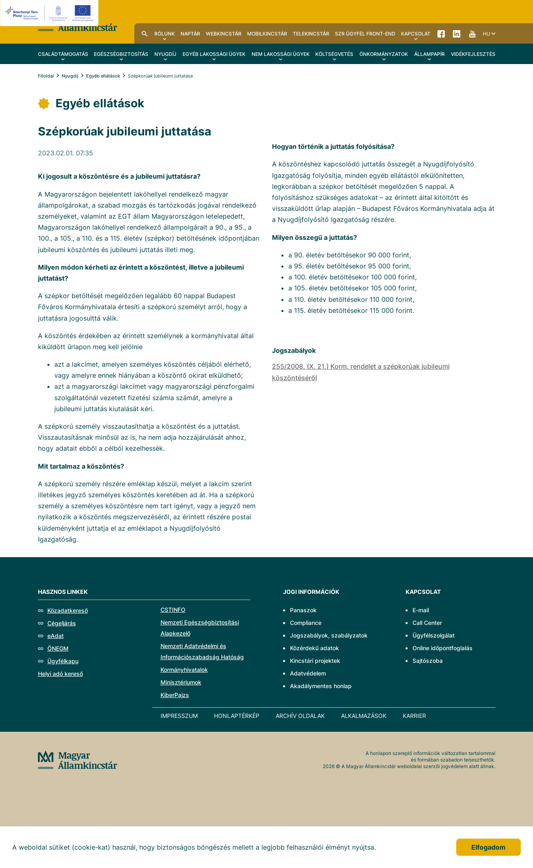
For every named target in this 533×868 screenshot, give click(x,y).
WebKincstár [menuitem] (223, 34)
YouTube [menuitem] (472, 33)
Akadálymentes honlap (321, 685)
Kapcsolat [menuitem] (415, 34)
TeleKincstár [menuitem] (311, 34)
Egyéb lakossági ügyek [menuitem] (214, 54)
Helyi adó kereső (60, 673)
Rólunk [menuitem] (164, 34)
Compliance (305, 622)
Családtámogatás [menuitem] (63, 54)
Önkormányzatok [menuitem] (383, 54)
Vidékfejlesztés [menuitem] (473, 54)
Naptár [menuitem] (190, 34)
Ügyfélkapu (62, 661)
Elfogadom (488, 847)
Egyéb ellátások (103, 76)
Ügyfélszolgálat (434, 635)
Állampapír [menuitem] (429, 54)
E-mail (421, 610)
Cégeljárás (61, 623)
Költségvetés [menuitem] (334, 54)
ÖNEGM (58, 648)
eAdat (55, 635)
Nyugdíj (70, 76)
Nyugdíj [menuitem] (165, 54)
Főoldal (46, 76)
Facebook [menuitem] (441, 33)
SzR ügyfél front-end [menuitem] (365, 34)
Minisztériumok (181, 682)
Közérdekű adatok (314, 647)
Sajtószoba (428, 660)
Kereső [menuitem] (145, 33)
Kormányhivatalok (184, 669)
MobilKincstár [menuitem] (267, 34)
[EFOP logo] (50, 13)
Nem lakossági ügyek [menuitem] (281, 54)
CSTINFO (173, 609)
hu (486, 34)
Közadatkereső (67, 610)
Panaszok (303, 610)
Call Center (427, 622)
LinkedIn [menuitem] (456, 33)
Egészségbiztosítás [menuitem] (121, 54)
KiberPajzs (175, 694)
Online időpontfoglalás (443, 647)
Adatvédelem (308, 673)
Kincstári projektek (315, 660)
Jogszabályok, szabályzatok (329, 635)
